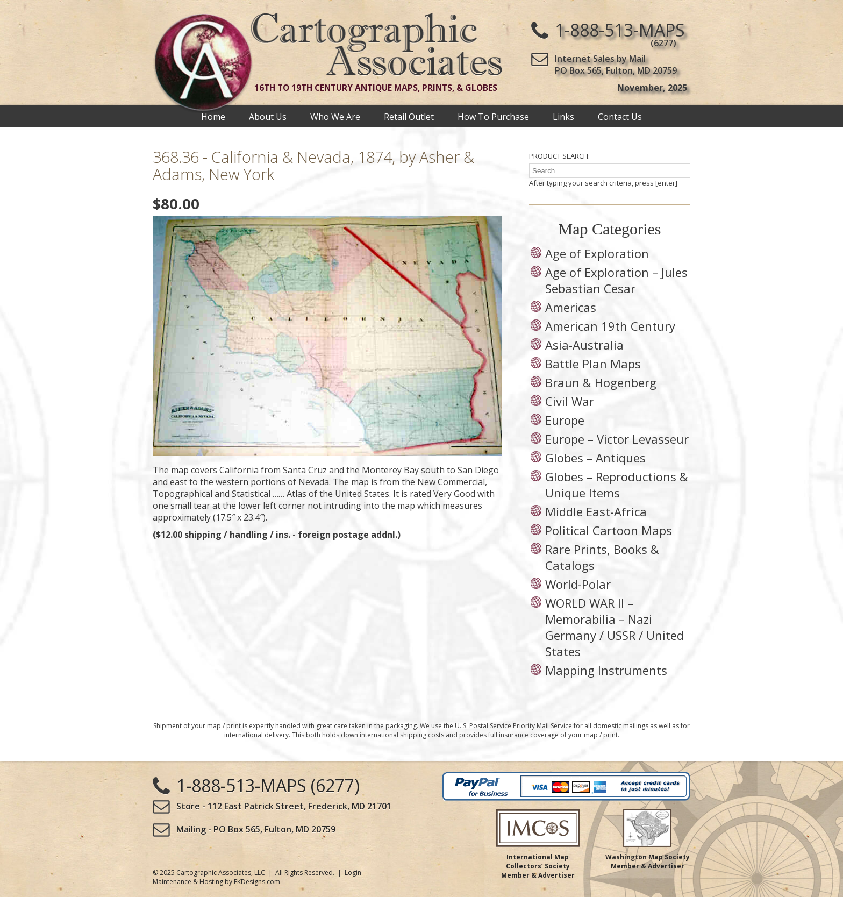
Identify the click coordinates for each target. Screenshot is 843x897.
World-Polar (578, 584)
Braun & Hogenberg (600, 382)
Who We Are (335, 116)
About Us (268, 116)
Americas (570, 307)
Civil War (569, 401)
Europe (564, 420)
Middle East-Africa (596, 511)
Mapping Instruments (606, 670)
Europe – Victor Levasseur (617, 439)
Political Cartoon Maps (608, 530)
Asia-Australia (584, 345)
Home (213, 116)
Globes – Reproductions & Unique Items (616, 484)
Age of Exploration (597, 253)
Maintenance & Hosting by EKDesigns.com (216, 881)
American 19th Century (610, 326)
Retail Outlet (409, 116)
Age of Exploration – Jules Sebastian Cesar (616, 280)
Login (353, 872)
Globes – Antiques (595, 458)
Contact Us (620, 116)
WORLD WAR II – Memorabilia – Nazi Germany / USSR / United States (614, 627)
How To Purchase (493, 116)
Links (563, 116)
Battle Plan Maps (593, 363)
